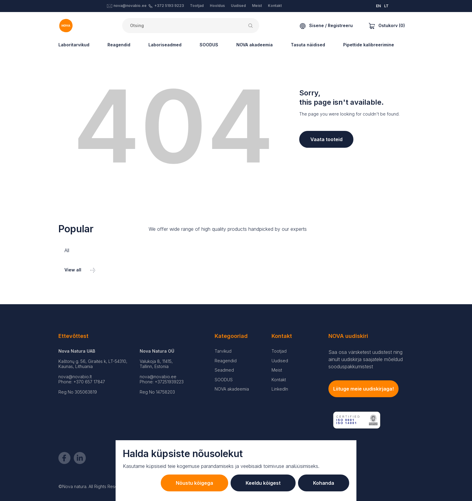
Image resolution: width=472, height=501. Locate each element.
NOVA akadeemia (254, 44)
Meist (257, 5)
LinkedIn (280, 388)
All (66, 250)
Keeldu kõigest (263, 483)
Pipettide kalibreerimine (368, 44)
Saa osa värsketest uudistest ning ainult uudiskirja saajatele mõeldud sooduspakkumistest (365, 359)
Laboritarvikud (73, 44)
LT (386, 6)
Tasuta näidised (308, 44)
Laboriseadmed (165, 44)
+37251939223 (169, 381)
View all (79, 269)
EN (378, 6)
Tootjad (197, 5)
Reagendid (118, 44)
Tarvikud (223, 351)
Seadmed (224, 370)
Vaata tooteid (326, 139)
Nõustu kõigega (194, 483)
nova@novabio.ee (130, 5)
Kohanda (323, 483)
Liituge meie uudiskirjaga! (363, 389)
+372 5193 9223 (169, 5)
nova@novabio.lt (75, 376)
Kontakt (275, 5)
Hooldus (217, 5)
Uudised (238, 5)
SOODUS (209, 44)
